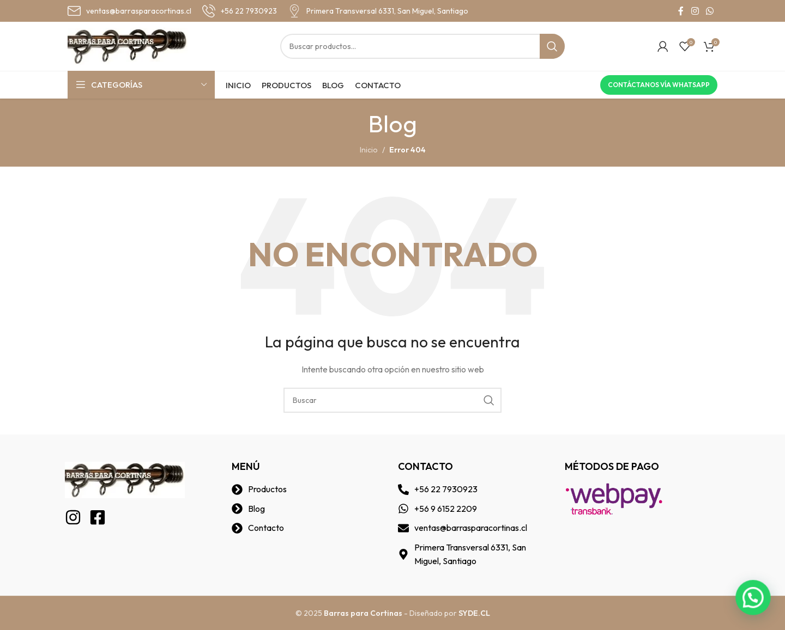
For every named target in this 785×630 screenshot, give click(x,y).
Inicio (369, 150)
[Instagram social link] (694, 11)
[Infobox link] (129, 10)
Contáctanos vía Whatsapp (659, 85)
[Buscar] (422, 46)
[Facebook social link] (680, 11)
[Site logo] (128, 45)
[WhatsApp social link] (710, 11)
